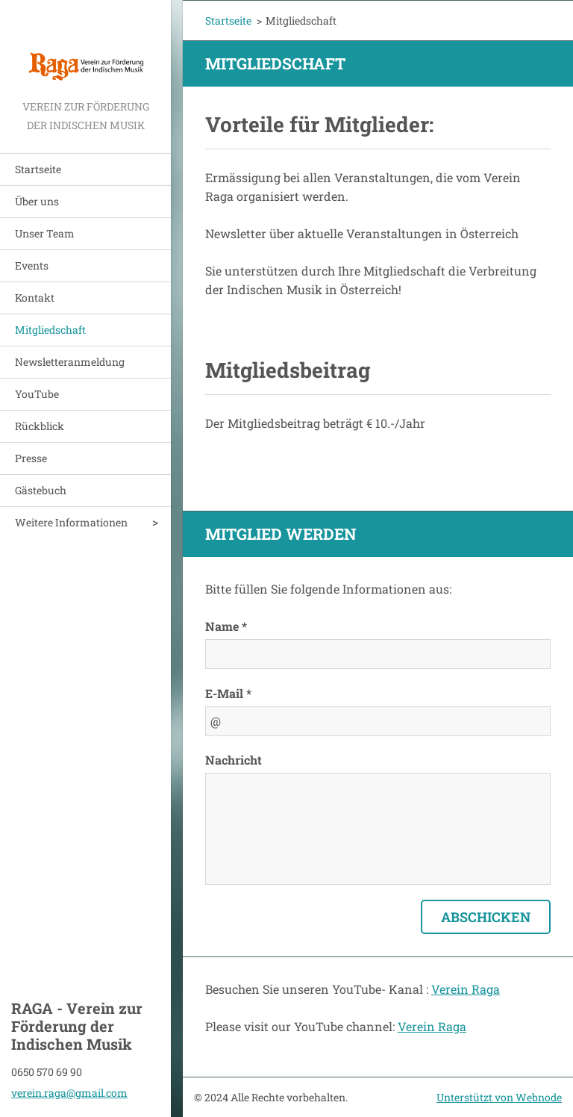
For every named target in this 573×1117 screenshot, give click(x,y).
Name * (226, 626)
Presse (31, 458)
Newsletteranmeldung (70, 362)
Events (31, 265)
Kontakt (34, 297)
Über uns (37, 201)
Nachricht (233, 760)
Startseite (38, 169)
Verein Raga (465, 989)
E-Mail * (228, 693)
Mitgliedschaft (50, 330)
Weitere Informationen (71, 522)
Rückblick (39, 426)
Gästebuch (40, 490)
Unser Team (45, 233)
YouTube (37, 394)
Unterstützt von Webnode (499, 1097)
